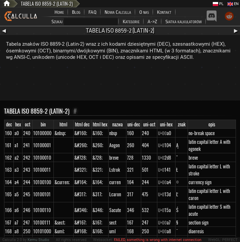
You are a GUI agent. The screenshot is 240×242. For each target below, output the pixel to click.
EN (233, 4)
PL (218, 4)
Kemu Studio (38, 240)
